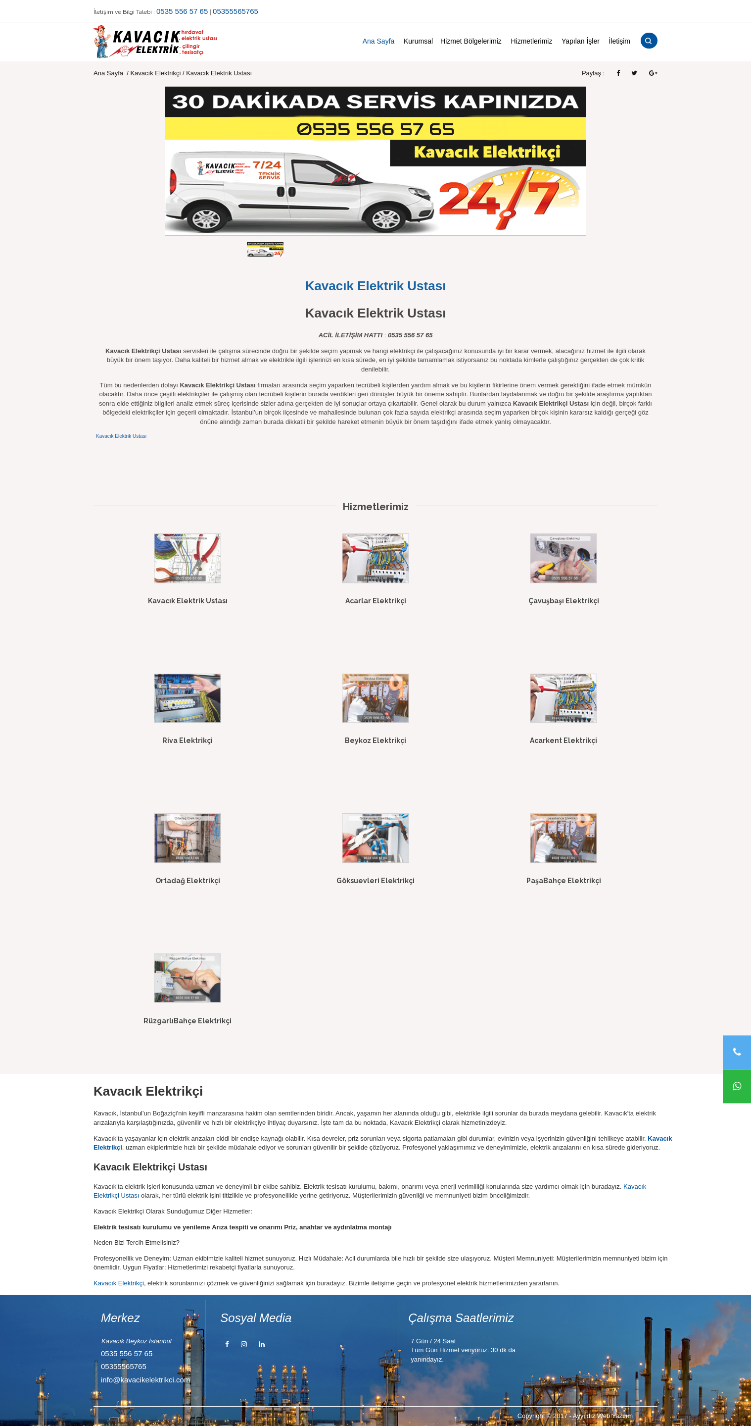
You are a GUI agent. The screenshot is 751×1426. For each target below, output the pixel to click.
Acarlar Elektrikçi (375, 601)
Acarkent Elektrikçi (563, 740)
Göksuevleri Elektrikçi (375, 881)
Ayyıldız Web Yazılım (603, 1416)
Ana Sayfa (379, 41)
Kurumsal (418, 41)
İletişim (619, 41)
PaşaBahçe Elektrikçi (563, 881)
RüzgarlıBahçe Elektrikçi (187, 1021)
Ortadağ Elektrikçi (187, 881)
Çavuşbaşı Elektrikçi (563, 601)
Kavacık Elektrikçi (155, 73)
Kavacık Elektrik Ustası (121, 436)
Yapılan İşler (581, 41)
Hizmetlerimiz (531, 41)
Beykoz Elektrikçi (375, 740)
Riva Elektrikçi (187, 740)
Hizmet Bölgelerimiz (471, 41)
